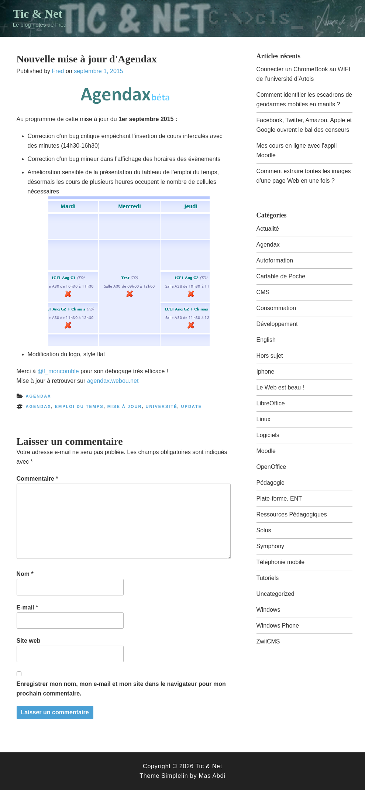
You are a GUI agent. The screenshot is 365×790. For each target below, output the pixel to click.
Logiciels (267, 435)
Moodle (266, 451)
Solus (263, 530)
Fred (58, 71)
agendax (38, 406)
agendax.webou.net (113, 381)
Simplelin (174, 776)
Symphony (270, 546)
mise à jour (124, 406)
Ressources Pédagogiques (291, 514)
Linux (263, 419)
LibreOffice (270, 403)
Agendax (38, 396)
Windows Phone (277, 625)
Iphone (265, 371)
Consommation (276, 308)
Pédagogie (270, 483)
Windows (268, 610)
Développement (277, 324)
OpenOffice (271, 467)
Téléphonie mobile (280, 562)
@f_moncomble (58, 371)
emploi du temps (79, 406)
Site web (29, 641)
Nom (25, 574)
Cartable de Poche (281, 276)
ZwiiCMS (268, 641)
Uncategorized (275, 594)
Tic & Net (37, 13)
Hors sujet (269, 356)
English (266, 340)
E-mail (27, 607)
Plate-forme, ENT (279, 498)
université (161, 406)
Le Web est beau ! (280, 387)
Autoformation (274, 260)
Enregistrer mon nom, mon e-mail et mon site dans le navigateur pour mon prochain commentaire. (121, 689)
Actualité (267, 229)
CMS (263, 292)
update (191, 406)
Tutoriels (267, 578)
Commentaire (37, 478)
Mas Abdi (212, 776)
